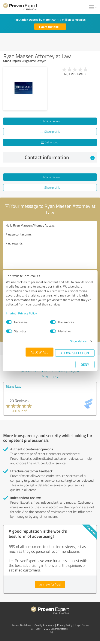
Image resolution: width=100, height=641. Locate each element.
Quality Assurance (44, 625)
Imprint (11, 313)
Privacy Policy (27, 313)
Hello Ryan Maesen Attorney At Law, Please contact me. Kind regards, (50, 245)
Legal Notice (82, 625)
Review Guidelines (21, 625)
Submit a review (50, 121)
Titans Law (13, 386)
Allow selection (74, 352)
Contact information (60, 157)
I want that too (49, 26)
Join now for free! (50, 584)
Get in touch (50, 142)
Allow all (39, 352)
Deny (85, 364)
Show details (78, 341)
